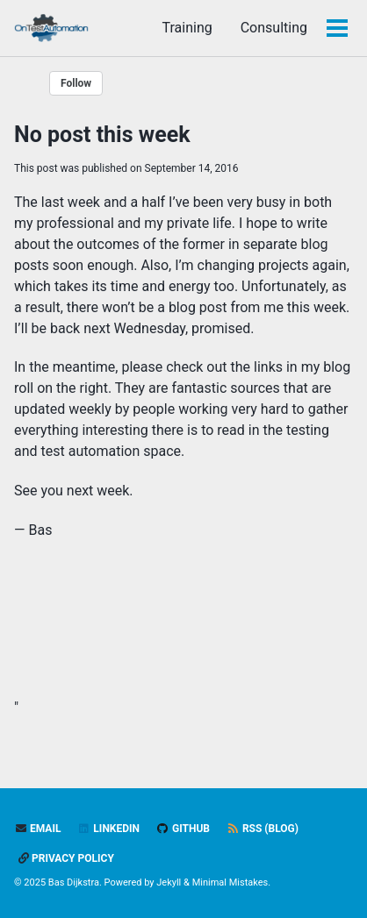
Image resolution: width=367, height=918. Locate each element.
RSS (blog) (263, 828)
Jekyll (168, 882)
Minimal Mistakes (230, 882)
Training (187, 27)
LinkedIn (108, 828)
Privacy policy (66, 858)
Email (37, 828)
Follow (76, 83)
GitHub (183, 828)
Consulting (274, 27)
